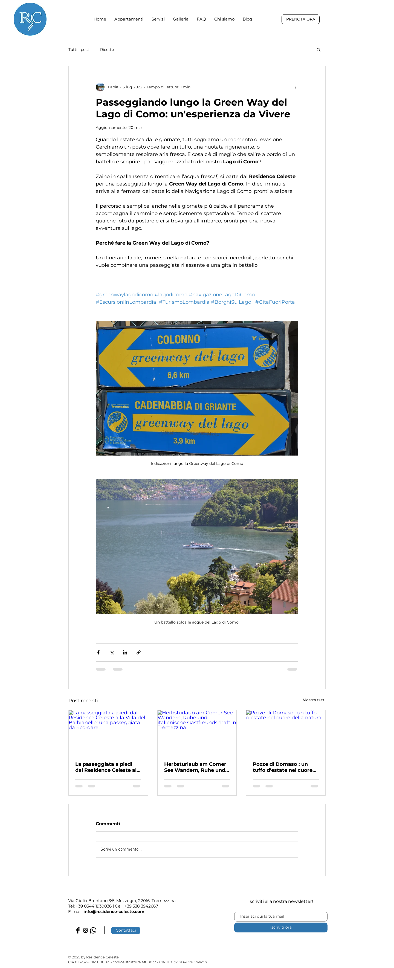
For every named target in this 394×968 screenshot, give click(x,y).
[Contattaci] (125, 930)
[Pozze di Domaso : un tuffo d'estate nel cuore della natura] (285, 732)
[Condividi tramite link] (138, 652)
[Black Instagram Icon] (85, 930)
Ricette (107, 49)
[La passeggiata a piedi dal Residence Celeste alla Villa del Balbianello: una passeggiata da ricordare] (108, 732)
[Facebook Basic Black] (78, 930)
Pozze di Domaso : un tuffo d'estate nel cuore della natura (282, 767)
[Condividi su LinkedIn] (125, 652)
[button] (318, 49)
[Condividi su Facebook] (98, 652)
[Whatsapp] (93, 930)
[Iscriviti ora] (281, 927)
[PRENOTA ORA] (301, 19)
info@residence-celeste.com (113, 911)
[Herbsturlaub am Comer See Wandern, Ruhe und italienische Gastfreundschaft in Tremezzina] (197, 732)
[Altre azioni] (295, 87)
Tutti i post (78, 49)
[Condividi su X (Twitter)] (111, 652)
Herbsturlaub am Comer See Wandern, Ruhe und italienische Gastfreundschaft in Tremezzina (195, 767)
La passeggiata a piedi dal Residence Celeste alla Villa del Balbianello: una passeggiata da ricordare (108, 767)
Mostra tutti (314, 699)
